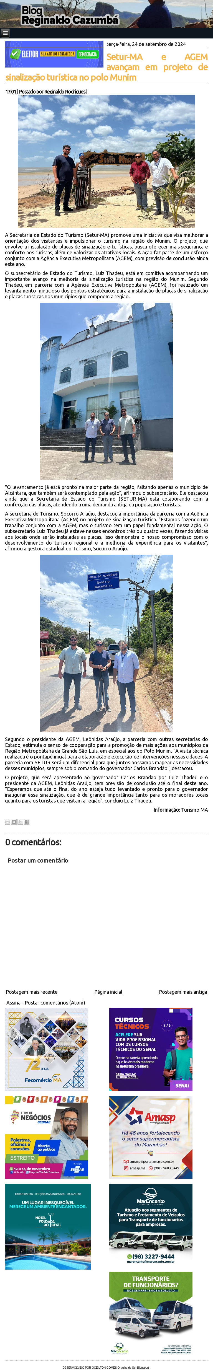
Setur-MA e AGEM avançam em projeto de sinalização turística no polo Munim (106, 67)
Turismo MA (194, 809)
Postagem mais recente (32, 992)
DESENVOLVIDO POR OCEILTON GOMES (90, 1367)
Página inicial (108, 992)
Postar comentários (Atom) (55, 1002)
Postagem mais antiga (183, 992)
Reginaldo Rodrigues (64, 91)
